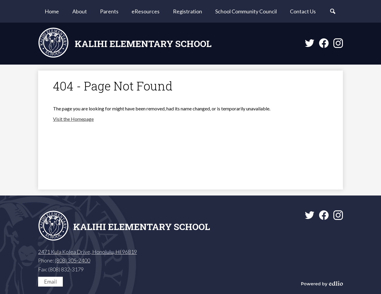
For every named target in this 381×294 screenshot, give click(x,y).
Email (50, 281)
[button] (79, 11)
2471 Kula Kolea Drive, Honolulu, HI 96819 (87, 251)
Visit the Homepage (73, 119)
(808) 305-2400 (72, 260)
